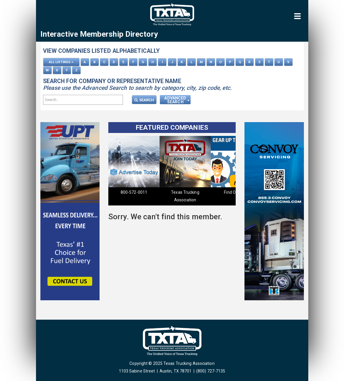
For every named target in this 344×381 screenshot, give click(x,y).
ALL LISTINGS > (61, 62)
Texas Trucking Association (185, 196)
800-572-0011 (134, 192)
